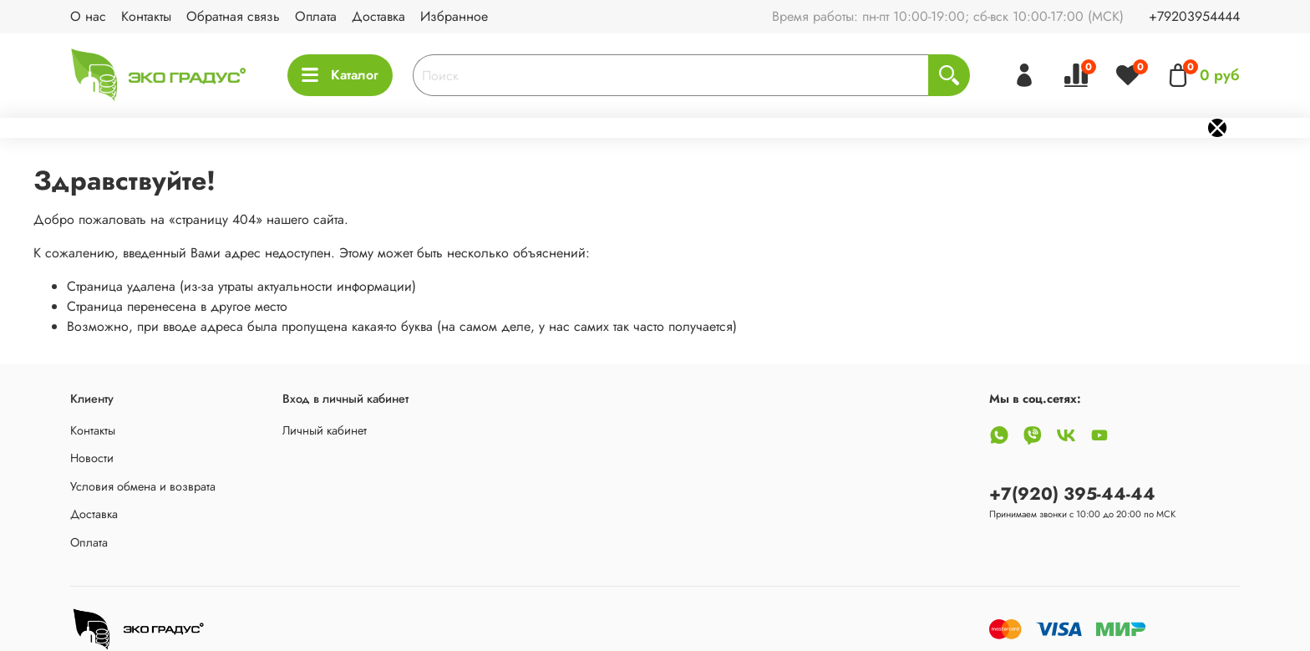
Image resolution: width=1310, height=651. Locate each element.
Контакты (146, 16)
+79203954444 (1194, 16)
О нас (88, 16)
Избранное (454, 16)
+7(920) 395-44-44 (1072, 493)
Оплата (316, 16)
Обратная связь (233, 16)
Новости (92, 458)
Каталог (340, 74)
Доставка (378, 16)
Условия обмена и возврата (143, 486)
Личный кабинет (324, 430)
